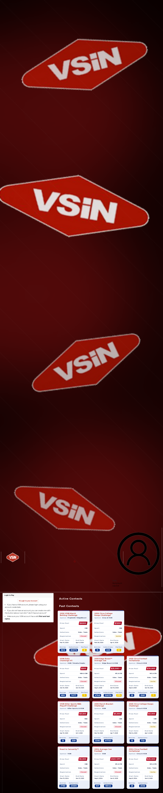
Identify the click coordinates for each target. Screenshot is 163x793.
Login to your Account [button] (28, 601)
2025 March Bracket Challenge (103, 705)
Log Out (115, 586)
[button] (75, 561)
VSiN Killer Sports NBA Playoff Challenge (70, 705)
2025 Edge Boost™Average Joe (103, 660)
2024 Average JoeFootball (103, 750)
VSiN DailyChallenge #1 (66, 660)
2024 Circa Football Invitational (138, 750)
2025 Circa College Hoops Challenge (141, 705)
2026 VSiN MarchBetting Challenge (68, 614)
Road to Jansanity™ (69, 750)
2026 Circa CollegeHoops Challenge (103, 614)
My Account (117, 583)
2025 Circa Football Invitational (138, 660)
